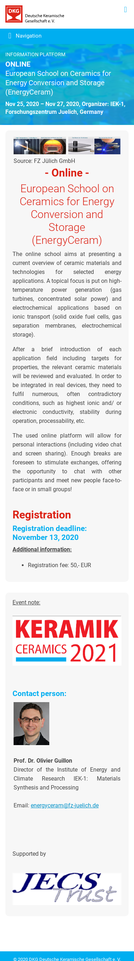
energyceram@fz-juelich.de (65, 805)
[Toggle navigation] (21, 37)
